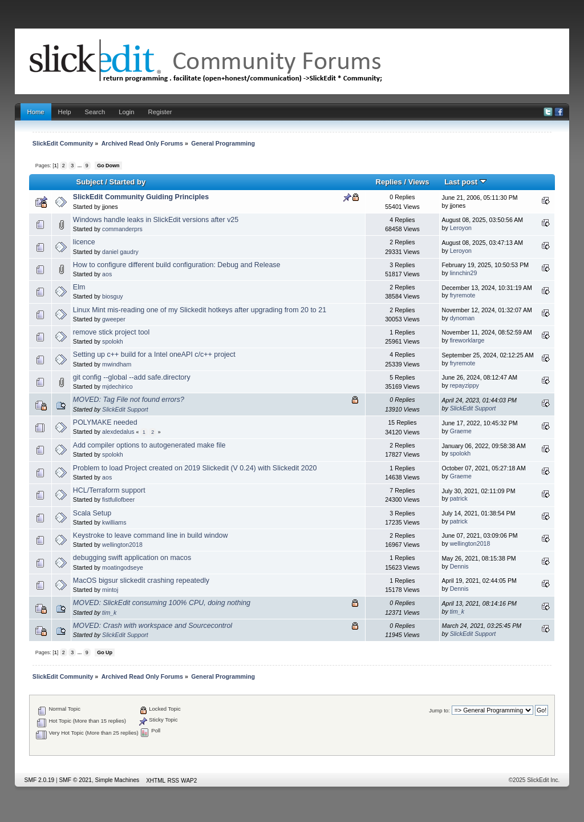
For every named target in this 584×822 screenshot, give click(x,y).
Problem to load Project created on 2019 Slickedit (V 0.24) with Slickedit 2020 (195, 468)
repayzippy (464, 385)
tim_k (109, 612)
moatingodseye (122, 567)
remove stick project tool (111, 332)
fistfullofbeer (118, 499)
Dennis (459, 566)
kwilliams (114, 522)
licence (84, 242)
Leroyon (461, 227)
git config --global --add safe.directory (131, 377)
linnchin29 (463, 272)
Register (160, 111)
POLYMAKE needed (105, 422)
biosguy (112, 296)
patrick (459, 498)
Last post (465, 182)
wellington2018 (122, 544)
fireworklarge (467, 340)
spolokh (112, 341)
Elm (79, 287)
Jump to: (439, 710)
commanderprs (122, 228)
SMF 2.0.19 (40, 780)
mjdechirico (117, 386)
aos (107, 274)
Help (64, 111)
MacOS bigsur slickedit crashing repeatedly (141, 581)
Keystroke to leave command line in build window (150, 535)
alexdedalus (118, 431)
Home (35, 111)
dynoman (462, 318)
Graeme (461, 431)
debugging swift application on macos (132, 558)
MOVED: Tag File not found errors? (128, 400)
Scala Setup (92, 513)
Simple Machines (117, 780)
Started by (127, 182)
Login (126, 111)
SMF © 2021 (75, 780)
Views (418, 182)
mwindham (116, 364)
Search (95, 111)
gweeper (113, 319)
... (80, 165)
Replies (388, 182)
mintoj (110, 589)
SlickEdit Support (125, 409)
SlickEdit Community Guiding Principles (141, 197)
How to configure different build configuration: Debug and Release (177, 265)
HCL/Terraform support (109, 490)
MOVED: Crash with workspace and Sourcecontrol (152, 626)
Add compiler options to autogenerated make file (149, 445)
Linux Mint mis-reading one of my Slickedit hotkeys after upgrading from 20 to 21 (199, 310)
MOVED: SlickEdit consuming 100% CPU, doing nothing (161, 603)
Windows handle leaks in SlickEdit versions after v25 (155, 220)
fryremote (463, 295)
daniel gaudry (120, 251)
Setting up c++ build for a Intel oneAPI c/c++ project (154, 354)
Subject (89, 182)
